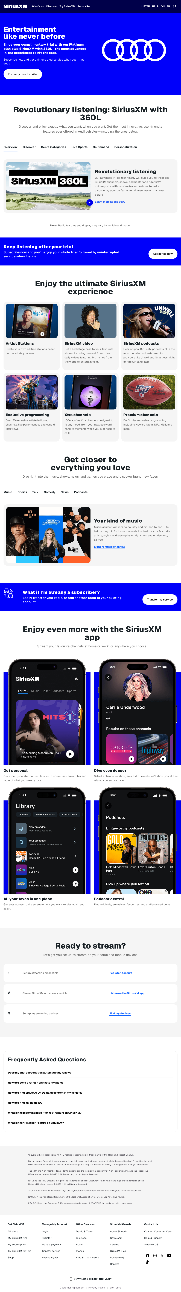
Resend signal (50, 1250)
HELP (155, 6)
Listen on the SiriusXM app (127, 986)
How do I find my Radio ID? (25, 1095)
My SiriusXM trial (17, 1231)
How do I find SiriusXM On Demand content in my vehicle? (45, 1085)
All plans (13, 1224)
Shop (11, 1250)
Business (81, 1231)
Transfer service (51, 1244)
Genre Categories (53, 147)
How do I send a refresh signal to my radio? (35, 1075)
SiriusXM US (151, 1237)
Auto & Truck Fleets (87, 1250)
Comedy (50, 489)
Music (8, 489)
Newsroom (116, 1231)
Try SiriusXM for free (19, 1244)
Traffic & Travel (84, 1224)
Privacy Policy (96, 1280)
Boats (79, 1237)
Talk (35, 489)
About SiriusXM (118, 1224)
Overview (10, 147)
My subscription (17, 1237)
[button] (23, 74)
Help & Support (153, 1231)
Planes (80, 1244)
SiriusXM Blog (118, 1244)
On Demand (101, 147)
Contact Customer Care (157, 1224)
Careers (114, 1237)
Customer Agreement (72, 1280)
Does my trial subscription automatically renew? (39, 1065)
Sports (22, 489)
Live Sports (79, 147)
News (65, 489)
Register (46, 1231)
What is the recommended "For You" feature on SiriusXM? (44, 1105)
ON (163, 6)
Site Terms (115, 1280)
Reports (114, 1257)
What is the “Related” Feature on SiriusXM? (36, 1115)
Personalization (125, 147)
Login (45, 1224)
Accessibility (117, 1250)
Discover (29, 147)
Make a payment (51, 1237)
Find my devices (120, 1006)
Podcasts (81, 489)
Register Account (121, 966)
